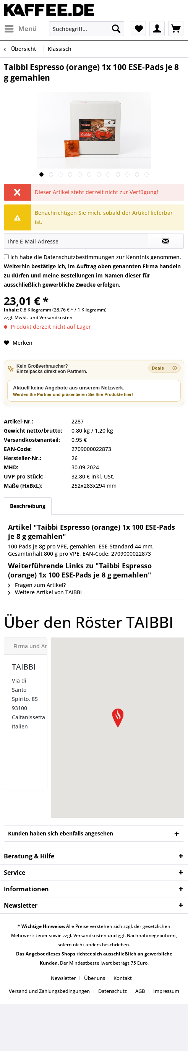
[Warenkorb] (175, 28)
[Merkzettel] (138, 28)
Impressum (166, 991)
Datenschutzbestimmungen (79, 257)
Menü (21, 28)
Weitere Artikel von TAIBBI (45, 592)
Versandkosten (56, 317)
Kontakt (122, 978)
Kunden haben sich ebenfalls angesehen (60, 833)
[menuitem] (20, 28)
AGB (140, 991)
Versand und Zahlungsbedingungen (49, 991)
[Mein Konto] (157, 28)
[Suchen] (116, 28)
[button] (117, 718)
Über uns (94, 978)
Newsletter (63, 978)
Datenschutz (112, 991)
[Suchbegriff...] (86, 28)
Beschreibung (27, 505)
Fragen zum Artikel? (37, 585)
